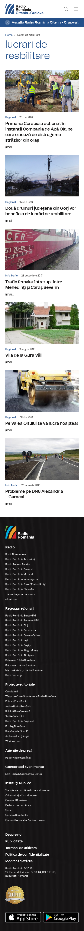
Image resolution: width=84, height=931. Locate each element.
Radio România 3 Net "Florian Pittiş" (25, 584)
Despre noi (13, 834)
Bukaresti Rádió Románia (20, 660)
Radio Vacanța (13, 675)
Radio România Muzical (19, 574)
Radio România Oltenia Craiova (23, 635)
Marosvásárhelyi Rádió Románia (24, 670)
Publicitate (14, 841)
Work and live (12, 741)
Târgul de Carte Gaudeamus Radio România (30, 696)
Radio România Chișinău (19, 589)
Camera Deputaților (16, 815)
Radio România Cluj (16, 625)
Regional (10, 117)
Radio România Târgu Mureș (21, 650)
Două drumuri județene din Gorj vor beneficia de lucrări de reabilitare (42, 189)
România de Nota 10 (17, 731)
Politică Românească (17, 711)
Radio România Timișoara (20, 655)
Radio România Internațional (21, 579)
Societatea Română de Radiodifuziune (27, 790)
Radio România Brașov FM (20, 615)
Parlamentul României (18, 805)
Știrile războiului (14, 716)
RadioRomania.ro (15, 554)
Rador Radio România (18, 757)
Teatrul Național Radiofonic (20, 594)
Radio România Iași (16, 640)
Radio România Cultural (18, 569)
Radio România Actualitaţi (20, 559)
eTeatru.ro (11, 599)
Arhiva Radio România (18, 706)
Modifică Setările (19, 861)
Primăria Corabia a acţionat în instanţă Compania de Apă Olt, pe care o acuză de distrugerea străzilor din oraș (42, 110)
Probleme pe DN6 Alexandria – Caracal (42, 472)
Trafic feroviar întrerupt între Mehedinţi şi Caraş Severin (42, 263)
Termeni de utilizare (21, 848)
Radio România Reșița (18, 645)
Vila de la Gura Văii (42, 333)
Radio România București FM (22, 620)
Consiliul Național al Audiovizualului (25, 820)
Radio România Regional (19, 721)
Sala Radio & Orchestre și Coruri (23, 774)
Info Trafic (11, 275)
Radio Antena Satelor (17, 564)
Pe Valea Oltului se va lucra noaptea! (42, 401)
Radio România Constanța (20, 630)
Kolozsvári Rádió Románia (20, 665)
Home (9, 35)
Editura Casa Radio (16, 701)
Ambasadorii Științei (17, 736)
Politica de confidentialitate (27, 854)
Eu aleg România (15, 726)
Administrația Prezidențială (21, 795)
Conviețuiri (11, 691)
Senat (8, 810)
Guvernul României (16, 800)
